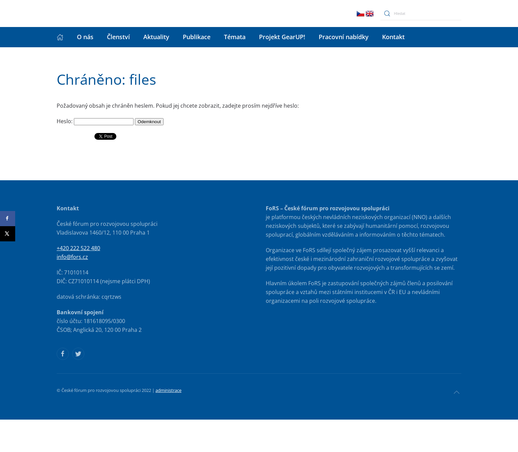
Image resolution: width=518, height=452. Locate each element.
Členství (118, 37)
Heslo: (95, 121)
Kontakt (393, 37)
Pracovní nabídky (344, 37)
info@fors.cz (72, 257)
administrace (168, 390)
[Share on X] (7, 233)
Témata (235, 37)
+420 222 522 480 (78, 248)
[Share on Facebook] (7, 218)
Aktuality (156, 37)
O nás (85, 37)
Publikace (196, 37)
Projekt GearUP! (282, 37)
